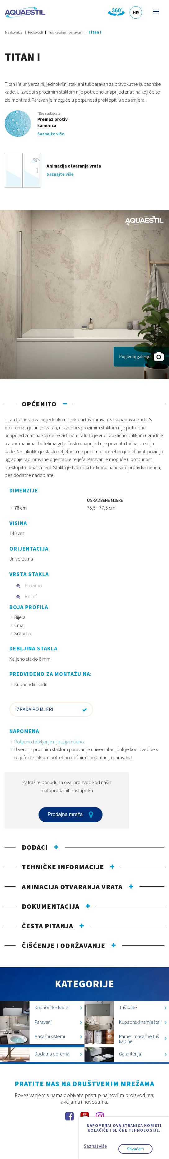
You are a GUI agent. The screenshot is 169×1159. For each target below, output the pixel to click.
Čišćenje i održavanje (63, 945)
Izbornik (155, 11)
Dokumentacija (51, 906)
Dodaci (35, 847)
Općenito (39, 403)
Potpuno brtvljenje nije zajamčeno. (49, 741)
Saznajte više (50, 133)
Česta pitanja (47, 925)
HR (136, 12)
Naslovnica (14, 32)
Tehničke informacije (63, 866)
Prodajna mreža (71, 814)
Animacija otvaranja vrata (72, 886)
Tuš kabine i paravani (65, 32)
